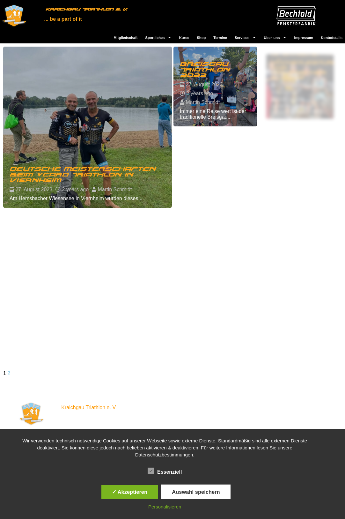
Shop (201, 38)
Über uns (275, 37)
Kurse (184, 38)
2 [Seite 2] (8, 373)
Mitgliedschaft (125, 38)
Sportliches (158, 37)
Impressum (303, 38)
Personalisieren (164, 506)
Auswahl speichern (196, 492)
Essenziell (165, 471)
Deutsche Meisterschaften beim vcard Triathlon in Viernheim (83, 175)
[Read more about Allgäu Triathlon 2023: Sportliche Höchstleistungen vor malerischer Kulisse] (300, 86)
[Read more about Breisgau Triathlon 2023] (215, 86)
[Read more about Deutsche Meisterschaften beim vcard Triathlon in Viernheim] (87, 127)
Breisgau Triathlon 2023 (205, 72)
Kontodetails (331, 38)
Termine (220, 38)
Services (245, 37)
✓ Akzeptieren (130, 492)
